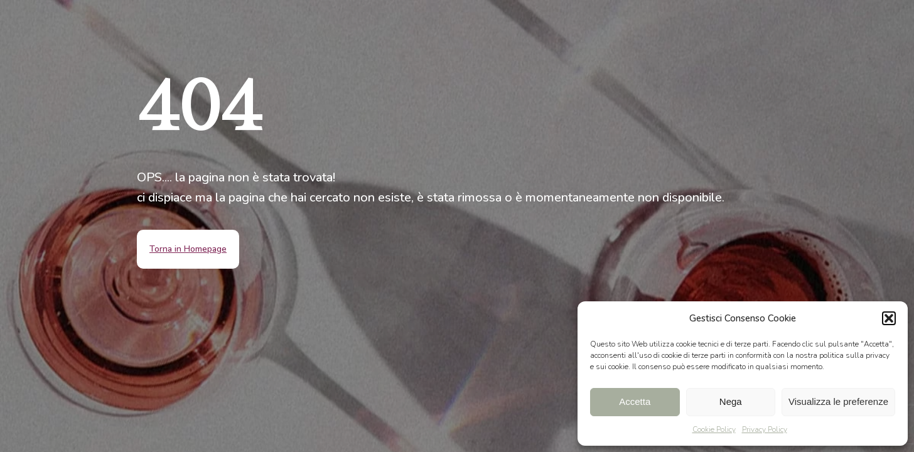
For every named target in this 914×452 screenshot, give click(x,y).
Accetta (634, 401)
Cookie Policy (714, 429)
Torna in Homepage (188, 249)
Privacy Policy (764, 429)
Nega (730, 401)
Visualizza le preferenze (838, 401)
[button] (889, 318)
